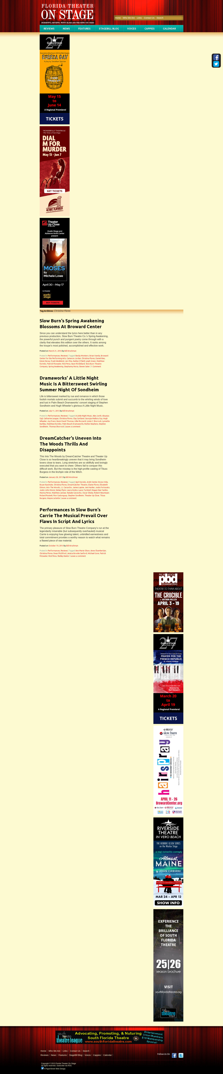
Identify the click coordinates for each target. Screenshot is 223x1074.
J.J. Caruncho (66, 487)
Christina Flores (88, 358)
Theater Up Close (92, 495)
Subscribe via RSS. (64, 1066)
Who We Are (129, 18)
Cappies (150, 28)
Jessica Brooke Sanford (77, 553)
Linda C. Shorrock (94, 421)
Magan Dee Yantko (100, 490)
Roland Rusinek (46, 495)
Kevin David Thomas (65, 421)
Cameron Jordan (74, 358)
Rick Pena (66, 364)
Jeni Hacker (90, 487)
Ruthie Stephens (91, 424)
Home (118, 18)
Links (139, 18)
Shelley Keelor (63, 556)
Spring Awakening (55, 366)
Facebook (174, 1055)
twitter (181, 1055)
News (66, 28)
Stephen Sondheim (76, 495)
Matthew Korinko (54, 424)
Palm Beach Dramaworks (73, 424)
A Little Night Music (84, 416)
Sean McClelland (78, 364)
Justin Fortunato (102, 487)
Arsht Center (92, 482)
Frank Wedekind (57, 361)
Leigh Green (91, 361)
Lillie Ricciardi (80, 421)
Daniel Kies (100, 358)
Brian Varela (94, 356)
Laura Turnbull (84, 490)
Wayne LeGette (53, 498)
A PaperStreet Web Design (53, 1069)
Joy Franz (51, 421)
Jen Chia (68, 361)
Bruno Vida (103, 482)
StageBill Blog (109, 28)
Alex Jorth (97, 416)
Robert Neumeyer (101, 493)
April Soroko (81, 482)
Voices (131, 28)
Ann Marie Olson (83, 551)
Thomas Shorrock (56, 427)
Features (84, 28)
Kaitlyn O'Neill (79, 361)
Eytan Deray (45, 361)
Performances (54, 356)
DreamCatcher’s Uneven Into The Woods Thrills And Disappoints (70, 443)
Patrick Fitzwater (54, 364)
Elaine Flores (93, 485)
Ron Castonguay (60, 495)
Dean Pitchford (59, 553)
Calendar (169, 28)
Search (160, 18)
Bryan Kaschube (46, 485)
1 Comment (96, 366)
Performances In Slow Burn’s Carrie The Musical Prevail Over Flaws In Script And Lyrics (74, 515)
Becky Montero (82, 356)
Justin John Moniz (47, 490)
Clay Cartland (78, 418)
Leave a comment (72, 427)
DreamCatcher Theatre (77, 485)
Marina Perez (45, 493)
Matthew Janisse (59, 493)
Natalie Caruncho (74, 493)
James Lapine (78, 487)
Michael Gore (93, 553)
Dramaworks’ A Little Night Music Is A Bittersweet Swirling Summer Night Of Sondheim (73, 383)
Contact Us (149, 18)
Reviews (49, 28)
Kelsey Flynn (61, 490)
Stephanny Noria (71, 366)
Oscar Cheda (87, 493)
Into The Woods (53, 487)
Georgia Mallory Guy (93, 418)
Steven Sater (84, 366)
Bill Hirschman (70, 351)
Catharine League (51, 418)
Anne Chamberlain (98, 551)
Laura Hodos (72, 490)
